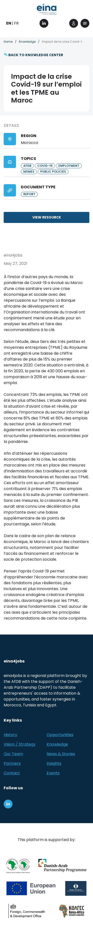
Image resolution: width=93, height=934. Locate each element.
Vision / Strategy (20, 744)
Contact (12, 773)
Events (53, 773)
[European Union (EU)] (31, 888)
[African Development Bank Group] (18, 865)
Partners (12, 763)
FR (16, 23)
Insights (54, 763)
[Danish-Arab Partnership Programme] (62, 865)
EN (8, 23)
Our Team (13, 754)
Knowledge (27, 41)
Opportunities (60, 735)
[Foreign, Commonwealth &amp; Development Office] (27, 911)
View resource (46, 217)
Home (8, 41)
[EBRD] (75, 888)
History (10, 735)
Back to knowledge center (35, 54)
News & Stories (61, 754)
